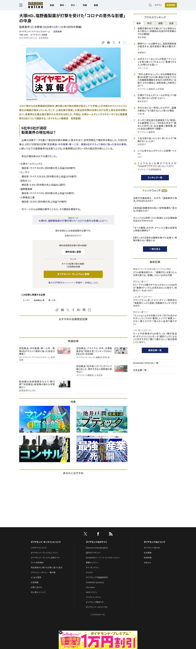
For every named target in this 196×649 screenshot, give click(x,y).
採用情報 (148, 558)
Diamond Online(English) (97, 548)
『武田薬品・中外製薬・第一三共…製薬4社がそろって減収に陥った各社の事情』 (86, 144)
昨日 (149, 23)
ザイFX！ (89, 572)
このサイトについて (39, 548)
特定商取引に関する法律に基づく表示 (47, 567)
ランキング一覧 (155, 177)
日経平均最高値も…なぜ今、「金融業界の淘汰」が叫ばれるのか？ (155, 199)
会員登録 (171, 5)
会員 (171, 23)
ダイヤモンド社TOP (152, 548)
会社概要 (148, 553)
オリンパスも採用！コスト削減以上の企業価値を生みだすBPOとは (155, 219)
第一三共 (52, 300)
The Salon (90, 587)
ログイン (158, 5)
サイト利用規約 (37, 563)
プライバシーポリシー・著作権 (43, 572)
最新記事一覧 (155, 350)
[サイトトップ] (32, 5)
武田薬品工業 (39, 300)
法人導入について (38, 592)
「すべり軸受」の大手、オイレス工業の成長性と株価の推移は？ (155, 229)
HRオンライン (91, 592)
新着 (52, 5)
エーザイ (26, 300)
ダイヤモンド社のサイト (96, 542)
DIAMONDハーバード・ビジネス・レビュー (103, 558)
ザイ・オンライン (92, 567)
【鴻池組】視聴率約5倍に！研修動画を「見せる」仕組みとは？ (155, 209)
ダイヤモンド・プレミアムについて (44, 553)
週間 (160, 23)
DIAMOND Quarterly (95, 582)
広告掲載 (34, 582)
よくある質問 (36, 577)
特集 (85, 5)
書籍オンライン (92, 563)
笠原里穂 (57, 31)
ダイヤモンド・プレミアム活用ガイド (45, 558)
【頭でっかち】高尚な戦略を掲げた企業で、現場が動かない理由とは (155, 239)
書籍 (96, 5)
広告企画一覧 (140, 370)
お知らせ (147, 563)
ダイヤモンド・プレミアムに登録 (73, 274)
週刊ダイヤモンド (93, 553)
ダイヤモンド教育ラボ (95, 602)
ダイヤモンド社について (154, 542)
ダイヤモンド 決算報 (38, 35)
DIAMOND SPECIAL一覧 (146, 363)
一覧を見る (155, 249)
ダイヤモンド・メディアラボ (97, 607)
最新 (138, 23)
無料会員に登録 (73, 252)
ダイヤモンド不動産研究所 (97, 577)
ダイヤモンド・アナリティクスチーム (35, 31)
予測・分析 (23, 35)
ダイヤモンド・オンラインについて (46, 542)
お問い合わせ (36, 587)
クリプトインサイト (93, 597)
